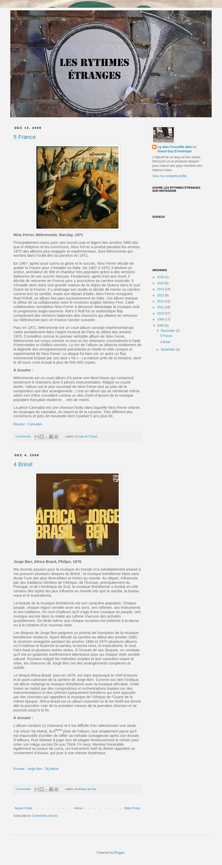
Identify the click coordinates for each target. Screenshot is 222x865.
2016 (161, 277)
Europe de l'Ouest (86, 436)
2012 (161, 301)
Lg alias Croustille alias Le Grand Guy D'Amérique (176, 149)
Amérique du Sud (85, 789)
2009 (161, 319)
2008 (161, 325)
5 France (24, 137)
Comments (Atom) (44, 816)
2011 (161, 307)
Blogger (119, 852)
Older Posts (132, 808)
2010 (161, 313)
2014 (161, 289)
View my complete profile (169, 176)
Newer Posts (23, 808)
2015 (161, 283)
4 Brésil (22, 464)
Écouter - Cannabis (27, 424)
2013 (161, 295)
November (168, 349)
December (168, 330)
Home (78, 808)
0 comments (23, 436)
